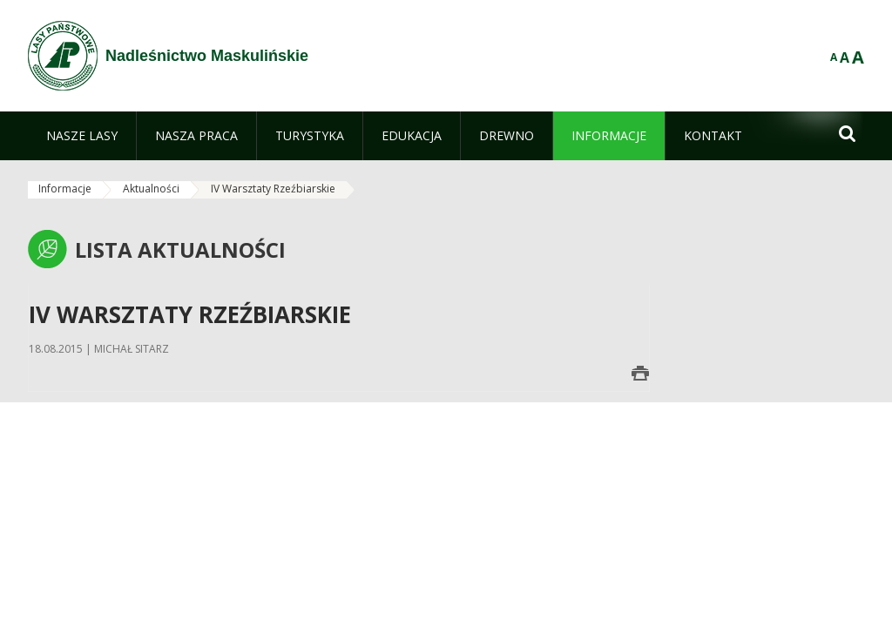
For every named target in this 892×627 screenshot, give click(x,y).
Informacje (64, 188)
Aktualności (151, 188)
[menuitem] (82, 135)
